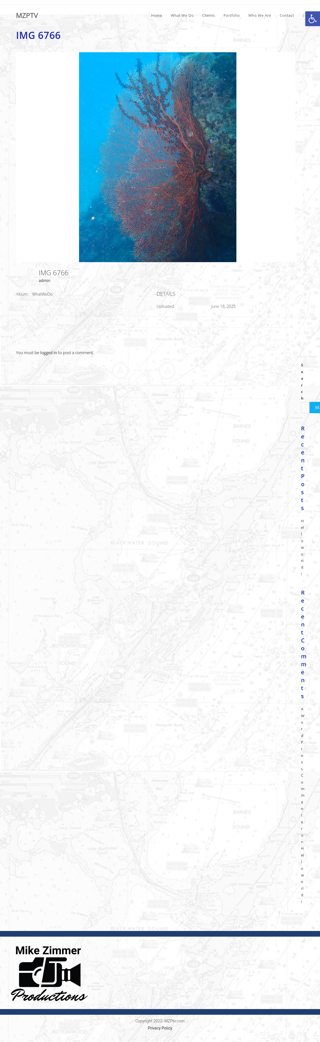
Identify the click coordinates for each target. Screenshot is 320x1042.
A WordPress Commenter (302, 768)
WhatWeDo (42, 294)
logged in (48, 352)
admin (44, 280)
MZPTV (27, 15)
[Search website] (303, 15)
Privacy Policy (160, 1028)
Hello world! (302, 547)
